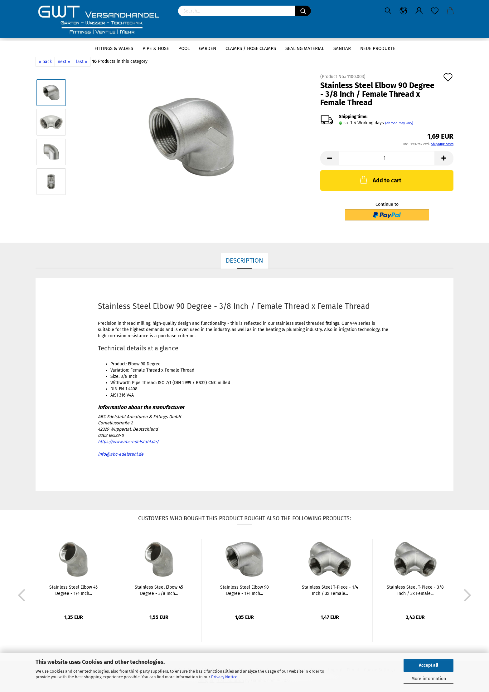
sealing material (304, 48)
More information (428, 678)
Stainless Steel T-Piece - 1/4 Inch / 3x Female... (330, 590)
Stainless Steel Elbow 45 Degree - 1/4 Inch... (73, 590)
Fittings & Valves (113, 48)
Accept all (428, 665)
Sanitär (342, 48)
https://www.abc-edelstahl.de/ (128, 441)
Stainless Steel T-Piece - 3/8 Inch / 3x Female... (415, 590)
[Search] (303, 11)
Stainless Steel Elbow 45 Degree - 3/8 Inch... (159, 590)
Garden (207, 48)
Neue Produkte (377, 48)
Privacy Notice (224, 677)
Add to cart (380, 180)
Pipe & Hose (156, 48)
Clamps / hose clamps (250, 48)
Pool (184, 48)
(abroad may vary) (399, 123)
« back (45, 61)
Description (244, 260)
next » (64, 61)
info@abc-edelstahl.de (120, 454)
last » (81, 61)
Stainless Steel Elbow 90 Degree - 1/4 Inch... (244, 590)
